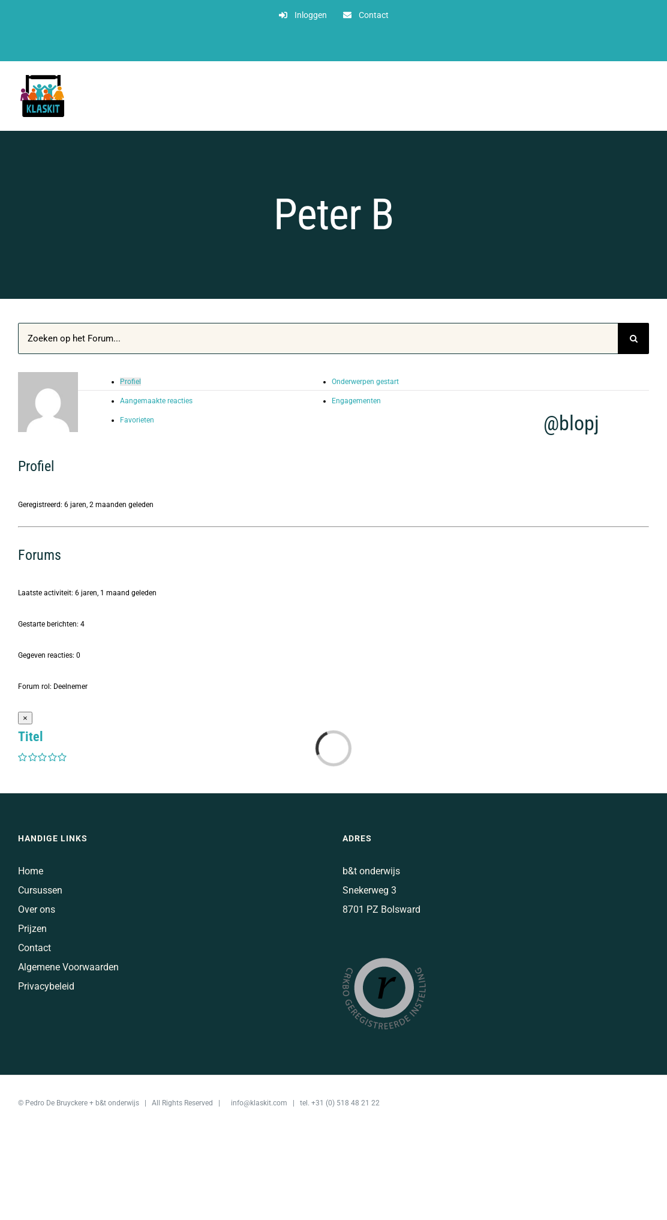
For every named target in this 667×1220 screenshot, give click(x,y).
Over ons (36, 909)
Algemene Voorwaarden (68, 967)
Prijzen (32, 928)
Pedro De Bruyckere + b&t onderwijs (82, 1103)
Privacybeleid (46, 986)
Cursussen (40, 890)
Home (30, 871)
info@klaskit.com (259, 1103)
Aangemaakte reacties (156, 401)
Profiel (130, 381)
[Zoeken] (633, 338)
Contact (34, 948)
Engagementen (356, 401)
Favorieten (137, 420)
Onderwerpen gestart (365, 381)
